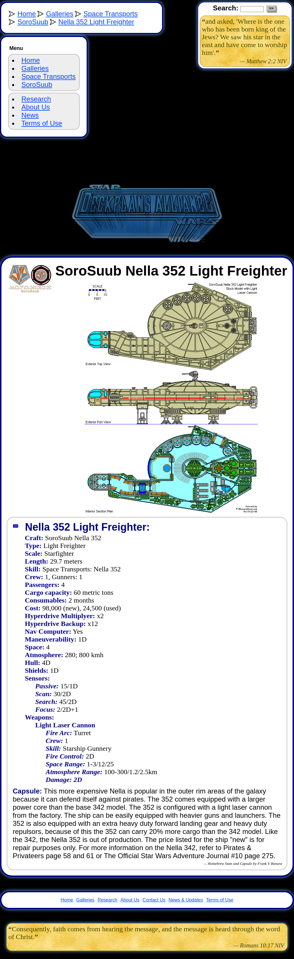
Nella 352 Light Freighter (96, 22)
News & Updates (186, 899)
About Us (35, 107)
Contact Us (154, 899)
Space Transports (110, 14)
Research (36, 99)
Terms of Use (41, 123)
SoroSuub (32, 22)
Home (26, 14)
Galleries (59, 14)
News (30, 115)
